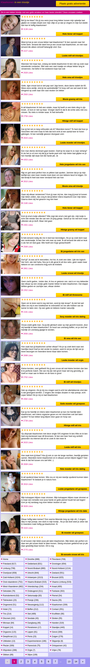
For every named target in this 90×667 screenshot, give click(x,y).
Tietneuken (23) (9, 600)
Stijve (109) (31, 655)
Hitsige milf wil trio (72, 425)
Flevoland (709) (58, 559)
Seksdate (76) (8, 591)
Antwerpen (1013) (34, 577)
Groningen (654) (58, 564)
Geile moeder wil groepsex (72, 404)
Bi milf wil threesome (72, 295)
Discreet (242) (8, 618)
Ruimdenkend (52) (10, 595)
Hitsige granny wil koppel (72, 230)
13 (69, 661)
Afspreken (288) (9, 650)
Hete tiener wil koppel (72, 34)
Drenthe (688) (32, 559)
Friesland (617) (8, 564)
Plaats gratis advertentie (73, 3)
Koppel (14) (7, 627)
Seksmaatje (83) (33, 595)
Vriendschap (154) (34, 586)
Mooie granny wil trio (72, 99)
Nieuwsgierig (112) (34, 605)
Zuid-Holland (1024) (10, 577)
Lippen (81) (31, 632)
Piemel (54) (56, 595)
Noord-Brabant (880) (35, 568)
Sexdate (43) (32, 618)
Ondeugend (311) (34, 591)
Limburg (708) (8, 568)
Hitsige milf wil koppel (72, 121)
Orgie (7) (30, 650)
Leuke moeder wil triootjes (72, 143)
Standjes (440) (57, 627)
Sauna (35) (56, 600)
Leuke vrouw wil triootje (72, 273)
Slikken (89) (7, 655)
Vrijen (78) (55, 650)
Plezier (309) (7, 645)
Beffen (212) (31, 609)
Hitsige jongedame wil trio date (72, 511)
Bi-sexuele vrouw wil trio (72, 554)
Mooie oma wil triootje (72, 186)
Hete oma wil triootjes (72, 77)
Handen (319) (57, 623)
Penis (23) (30, 636)
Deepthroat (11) (9, 636)
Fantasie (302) (57, 591)
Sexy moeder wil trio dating (72, 317)
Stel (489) (30, 614)
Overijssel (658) (9, 573)
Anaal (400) (56, 586)
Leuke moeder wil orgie (72, 360)
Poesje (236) (31, 600)
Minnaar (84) (7, 623)
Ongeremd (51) (8, 605)
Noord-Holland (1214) (60, 568)
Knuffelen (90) (57, 614)
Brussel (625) (57, 577)
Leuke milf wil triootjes (72, 56)
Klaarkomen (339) (59, 605)
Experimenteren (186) (35, 641)
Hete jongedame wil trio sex (72, 164)
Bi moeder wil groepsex (73, 533)
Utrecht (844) (32, 573)
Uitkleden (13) (8, 641)
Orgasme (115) (8, 632)
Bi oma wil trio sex (72, 338)
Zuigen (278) (56, 636)
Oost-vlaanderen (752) (11, 582)
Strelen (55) (56, 618)
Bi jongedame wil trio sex (72, 251)
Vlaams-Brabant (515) (36, 582)
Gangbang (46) (33, 623)
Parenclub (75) (32, 645)
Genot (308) (56, 632)
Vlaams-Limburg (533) (60, 582)
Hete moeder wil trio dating (72, 469)
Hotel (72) (6, 609)
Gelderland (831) (33, 564)
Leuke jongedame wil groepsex (72, 489)
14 (76, 661)
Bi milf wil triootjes (72, 382)
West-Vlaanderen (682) (12, 586)
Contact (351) (57, 609)
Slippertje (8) (56, 641)
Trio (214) (6, 614)
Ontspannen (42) (58, 645)
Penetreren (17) (33, 627)
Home (4, 559)
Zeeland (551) (57, 573)
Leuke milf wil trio (72, 447)
